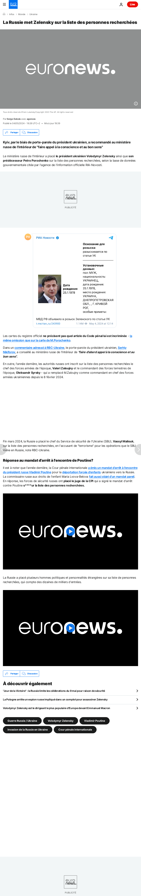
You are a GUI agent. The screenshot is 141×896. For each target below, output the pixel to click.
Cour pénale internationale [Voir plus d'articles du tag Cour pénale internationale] (75, 729)
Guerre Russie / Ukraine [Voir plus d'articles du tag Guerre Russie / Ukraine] (22, 720)
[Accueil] (4, 14)
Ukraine (33, 14)
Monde (21, 14)
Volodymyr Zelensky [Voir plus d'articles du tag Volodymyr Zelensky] (60, 720)
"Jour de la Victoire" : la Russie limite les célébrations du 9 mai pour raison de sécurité (54, 690)
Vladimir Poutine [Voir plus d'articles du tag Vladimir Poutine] (94, 720)
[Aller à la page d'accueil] (13, 4)
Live (132, 4)
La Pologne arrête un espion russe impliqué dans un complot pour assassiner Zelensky (55, 699)
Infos (11, 14)
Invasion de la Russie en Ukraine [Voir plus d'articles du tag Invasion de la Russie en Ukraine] (28, 729)
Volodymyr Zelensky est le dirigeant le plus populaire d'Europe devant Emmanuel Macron (56, 708)
